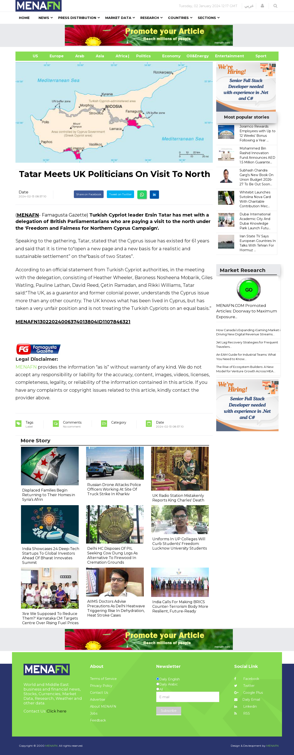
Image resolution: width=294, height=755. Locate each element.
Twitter (244, 686)
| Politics (142, 56)
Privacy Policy (101, 686)
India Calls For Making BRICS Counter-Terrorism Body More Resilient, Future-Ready (180, 606)
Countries (178, 18)
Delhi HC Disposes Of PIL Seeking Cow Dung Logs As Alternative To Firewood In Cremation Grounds (112, 555)
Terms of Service (103, 679)
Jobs (93, 713)
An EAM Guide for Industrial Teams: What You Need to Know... (246, 357)
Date (23, 192)
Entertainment (222, 56)
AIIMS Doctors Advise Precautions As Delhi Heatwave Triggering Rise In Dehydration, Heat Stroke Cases (116, 608)
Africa (121, 56)
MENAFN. (51, 745)
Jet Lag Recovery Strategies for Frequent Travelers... (247, 344)
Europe (56, 56)
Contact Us (99, 693)
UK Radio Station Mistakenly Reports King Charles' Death (178, 497)
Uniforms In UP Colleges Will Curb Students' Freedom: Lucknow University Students (179, 543)
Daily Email (247, 699)
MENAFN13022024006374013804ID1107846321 (72, 321)
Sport (258, 56)
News (44, 18)
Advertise (97, 699)
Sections (207, 18)
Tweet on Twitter (120, 194)
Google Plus (248, 693)
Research (149, 18)
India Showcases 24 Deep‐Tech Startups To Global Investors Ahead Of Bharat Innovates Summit (50, 556)
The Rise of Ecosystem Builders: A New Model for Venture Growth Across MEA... (245, 369)
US (29, 56)
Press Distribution (77, 18)
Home (24, 18)
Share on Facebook (88, 194)
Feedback (98, 720)
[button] (262, 5)
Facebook (246, 679)
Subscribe (169, 711)
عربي (249, 5)
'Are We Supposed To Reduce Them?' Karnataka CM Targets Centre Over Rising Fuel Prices (50, 618)
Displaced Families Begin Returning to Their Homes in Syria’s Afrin (48, 495)
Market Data (118, 18)
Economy (171, 56)
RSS (242, 713)
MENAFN (28, 215)
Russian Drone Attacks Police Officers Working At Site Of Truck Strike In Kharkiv (114, 489)
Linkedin (245, 706)
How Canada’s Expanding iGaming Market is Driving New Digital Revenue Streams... (249, 332)
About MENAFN (103, 706)
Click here (56, 711)
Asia (100, 56)
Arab (79, 56)
